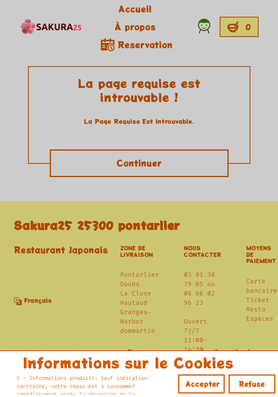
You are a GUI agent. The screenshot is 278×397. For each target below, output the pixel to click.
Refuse (252, 384)
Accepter (202, 384)
